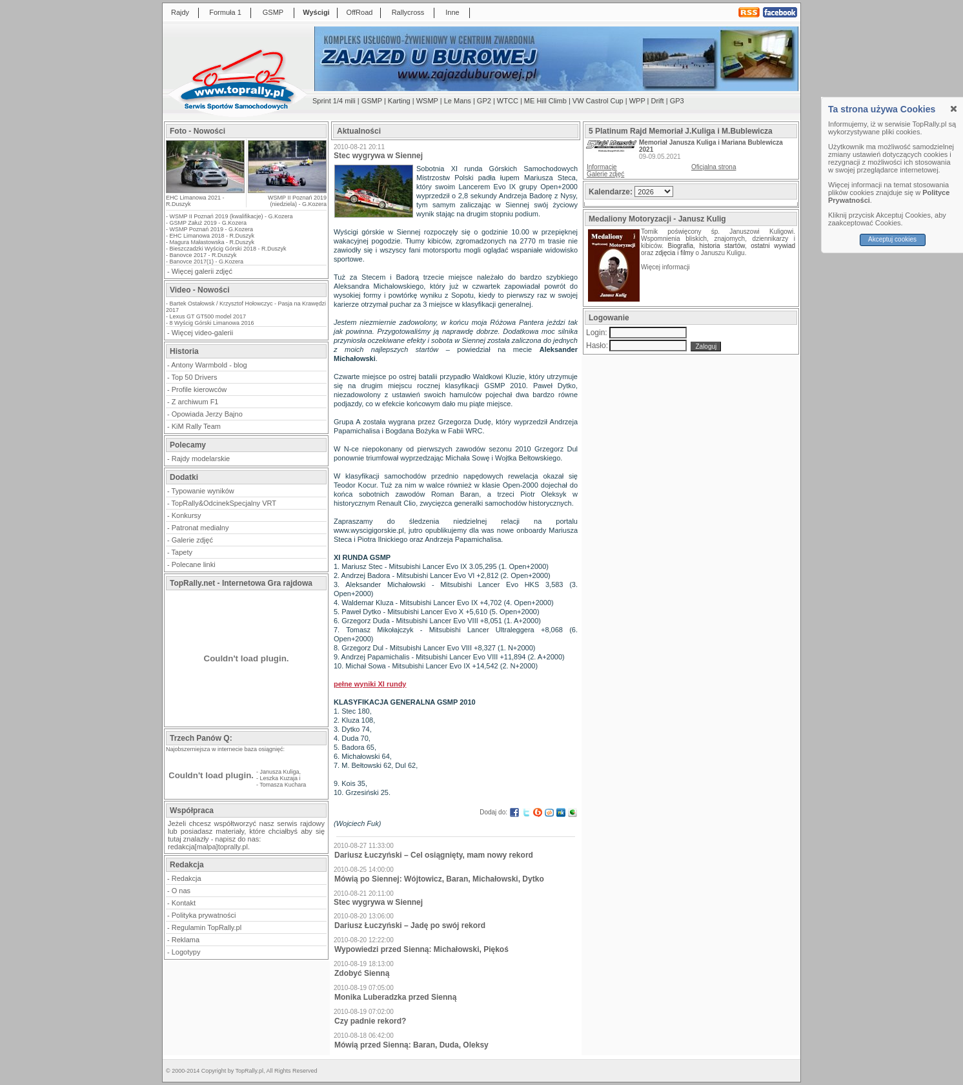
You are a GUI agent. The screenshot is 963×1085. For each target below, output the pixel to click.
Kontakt (184, 903)
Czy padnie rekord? (370, 1021)
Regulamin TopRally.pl (206, 927)
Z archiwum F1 (195, 402)
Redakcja (186, 878)
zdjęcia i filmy (674, 252)
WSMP (427, 101)
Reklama (185, 940)
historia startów (721, 245)
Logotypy (186, 952)
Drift (657, 101)
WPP (637, 101)
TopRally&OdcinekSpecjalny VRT (224, 503)
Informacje (602, 166)
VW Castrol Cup (598, 101)
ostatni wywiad (773, 245)
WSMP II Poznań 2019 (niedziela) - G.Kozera (297, 200)
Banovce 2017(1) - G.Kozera (207, 261)
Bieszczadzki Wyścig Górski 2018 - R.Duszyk (228, 248)
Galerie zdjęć (192, 540)
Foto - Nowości (197, 131)
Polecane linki (194, 564)
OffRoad (360, 12)
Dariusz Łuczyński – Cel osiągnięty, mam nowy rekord (433, 855)
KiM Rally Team (196, 426)
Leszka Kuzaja (279, 778)
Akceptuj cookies (892, 239)
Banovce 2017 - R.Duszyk (203, 255)
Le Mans (457, 101)
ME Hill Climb (545, 101)
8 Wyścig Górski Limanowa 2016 (212, 323)
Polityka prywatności (204, 915)
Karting (399, 101)
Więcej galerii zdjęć (202, 271)
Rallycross (408, 12)
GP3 (677, 101)
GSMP (273, 12)
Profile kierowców (199, 389)
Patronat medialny (200, 528)
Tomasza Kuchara (282, 784)
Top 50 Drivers (195, 377)
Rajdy (180, 12)
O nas (181, 890)
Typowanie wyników (203, 491)
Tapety (182, 552)
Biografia (680, 245)
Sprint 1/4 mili (334, 101)
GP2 (484, 101)
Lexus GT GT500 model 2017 (208, 316)
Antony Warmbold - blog (209, 365)
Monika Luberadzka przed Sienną (395, 997)
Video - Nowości (199, 289)
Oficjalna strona (713, 166)
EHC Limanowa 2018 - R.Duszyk (212, 235)
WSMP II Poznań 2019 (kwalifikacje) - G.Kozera (231, 216)
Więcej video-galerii (202, 332)
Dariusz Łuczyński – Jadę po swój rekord (409, 925)
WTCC (507, 101)
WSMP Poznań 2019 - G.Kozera (211, 229)
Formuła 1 (225, 12)
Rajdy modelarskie (201, 458)
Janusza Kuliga (279, 772)
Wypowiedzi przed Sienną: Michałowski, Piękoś (421, 949)
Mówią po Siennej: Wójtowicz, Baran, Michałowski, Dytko (439, 879)
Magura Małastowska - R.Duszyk (212, 242)
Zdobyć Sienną (361, 973)
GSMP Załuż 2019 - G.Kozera (208, 223)
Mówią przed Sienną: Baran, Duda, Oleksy (411, 1044)
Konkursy (186, 515)
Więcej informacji (666, 267)
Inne (452, 12)
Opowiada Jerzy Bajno (207, 414)
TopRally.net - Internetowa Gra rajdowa (241, 583)
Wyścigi (316, 12)
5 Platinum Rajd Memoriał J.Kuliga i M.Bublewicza (681, 131)
